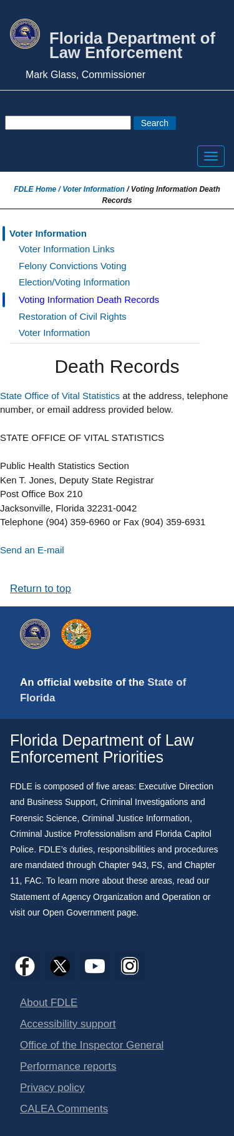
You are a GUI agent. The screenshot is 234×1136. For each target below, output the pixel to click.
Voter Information (93, 189)
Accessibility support (67, 1024)
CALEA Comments (64, 1109)
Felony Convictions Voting (73, 265)
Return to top (40, 589)
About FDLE (48, 1003)
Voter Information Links (66, 249)
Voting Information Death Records (89, 299)
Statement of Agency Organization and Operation (105, 897)
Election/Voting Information (74, 282)
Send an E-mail (32, 550)
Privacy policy (52, 1088)
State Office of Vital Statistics (60, 395)
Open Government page (89, 912)
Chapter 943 (123, 865)
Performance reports (68, 1066)
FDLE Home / (38, 189)
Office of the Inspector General (91, 1045)
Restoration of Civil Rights (73, 316)
